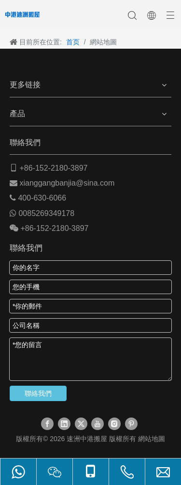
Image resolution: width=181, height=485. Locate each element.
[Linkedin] (64, 424)
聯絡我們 (38, 393)
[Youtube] (97, 424)
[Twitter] (81, 424)
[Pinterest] (131, 424)
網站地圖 (151, 439)
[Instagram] (114, 424)
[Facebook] (47, 424)
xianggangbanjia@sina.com (66, 183)
